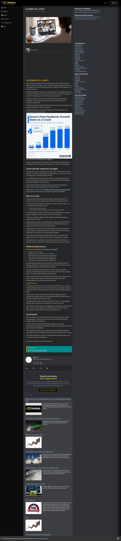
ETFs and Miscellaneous (81, 71)
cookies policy (44, 538)
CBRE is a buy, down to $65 (34, 435)
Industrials (77, 54)
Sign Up (114, 3)
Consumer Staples (79, 66)
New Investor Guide (79, 114)
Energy (76, 62)
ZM (34, 357)
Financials (77, 56)
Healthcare (77, 59)
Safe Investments (79, 107)
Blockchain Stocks (79, 112)
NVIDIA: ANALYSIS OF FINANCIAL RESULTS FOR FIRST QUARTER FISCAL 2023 (48, 400)
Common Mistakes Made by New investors (85, 19)
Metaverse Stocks (79, 109)
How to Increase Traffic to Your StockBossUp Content (87, 10)
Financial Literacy (79, 101)
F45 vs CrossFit (30, 500)
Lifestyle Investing (79, 97)
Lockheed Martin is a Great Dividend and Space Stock (42, 468)
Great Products (78, 103)
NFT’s (27, 518)
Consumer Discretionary (80, 68)
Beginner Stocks (79, 104)
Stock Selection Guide (80, 98)
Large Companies (79, 49)
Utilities (76, 63)
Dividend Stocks (79, 48)
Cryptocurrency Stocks (80, 110)
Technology (77, 57)
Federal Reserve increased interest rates (57, 189)
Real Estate (77, 69)
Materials (77, 65)
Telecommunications (80, 60)
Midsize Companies (79, 51)
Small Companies (79, 53)
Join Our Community (48, 390)
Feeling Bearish (78, 46)
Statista (50, 159)
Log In (105, 3)
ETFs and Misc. (78, 92)
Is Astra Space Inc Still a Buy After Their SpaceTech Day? (43, 418)
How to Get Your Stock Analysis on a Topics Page (87, 12)
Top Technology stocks (39, 350)
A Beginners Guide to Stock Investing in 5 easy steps (87, 17)
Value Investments (79, 100)
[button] (11, 7)
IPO (61, 85)
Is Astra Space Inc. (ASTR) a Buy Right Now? (39, 452)
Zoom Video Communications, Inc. (42, 359)
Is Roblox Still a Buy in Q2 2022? (35, 484)
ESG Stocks (77, 106)
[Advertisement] (48, 64)
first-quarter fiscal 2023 (49, 249)
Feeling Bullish (78, 45)
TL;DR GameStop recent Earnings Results (38, 535)
